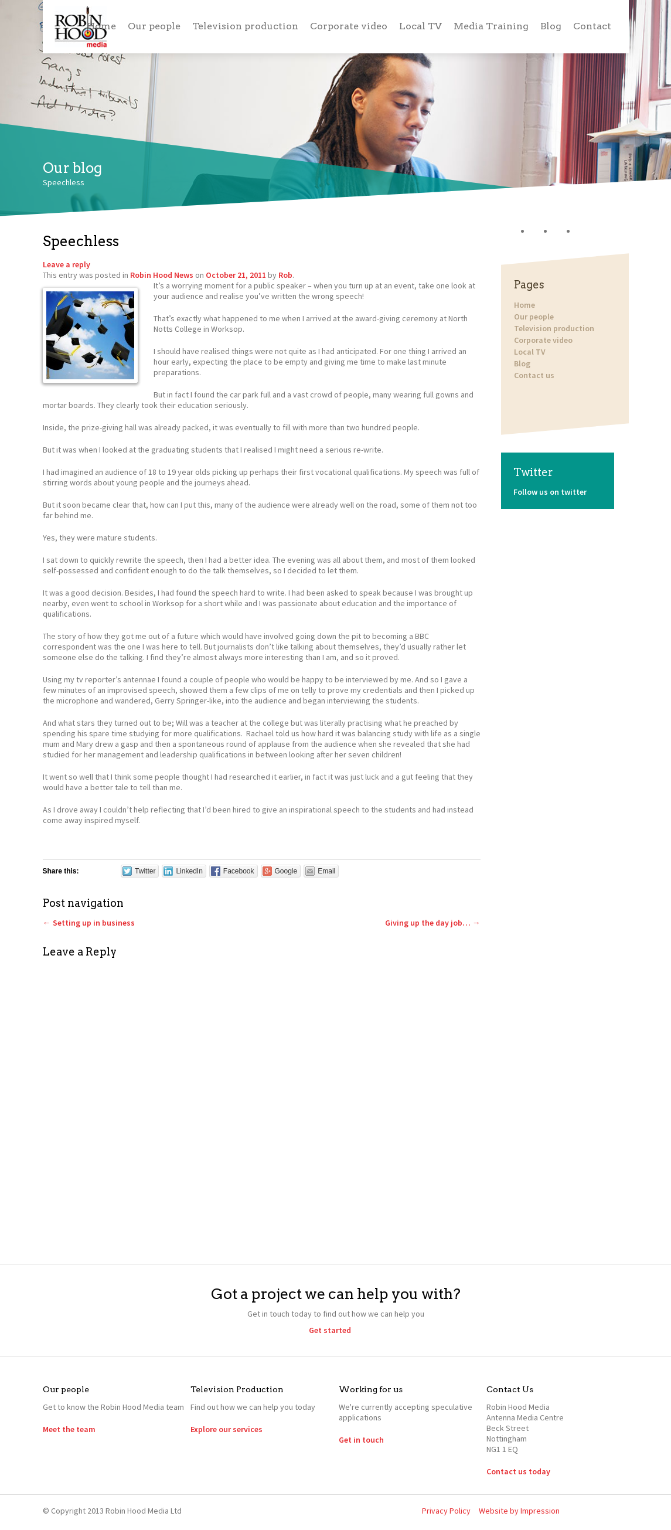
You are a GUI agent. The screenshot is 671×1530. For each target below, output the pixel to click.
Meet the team (69, 1429)
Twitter (541, 231)
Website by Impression (519, 1510)
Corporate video (348, 26)
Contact (592, 26)
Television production (245, 26)
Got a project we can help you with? (336, 1294)
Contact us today (518, 1471)
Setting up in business (89, 922)
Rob (285, 275)
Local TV (420, 26)
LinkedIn (564, 231)
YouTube (587, 231)
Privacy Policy (446, 1510)
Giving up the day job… (433, 922)
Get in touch (361, 1439)
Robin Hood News (161, 275)
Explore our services (226, 1429)
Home (101, 26)
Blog (550, 26)
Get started (330, 1330)
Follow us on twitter (550, 492)
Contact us (533, 375)
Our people (154, 26)
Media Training (491, 26)
